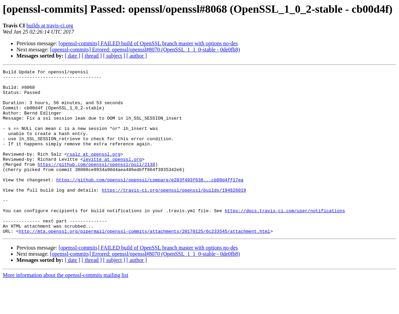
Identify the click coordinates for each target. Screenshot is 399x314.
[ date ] (72, 56)
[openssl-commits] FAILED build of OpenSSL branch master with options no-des (148, 43)
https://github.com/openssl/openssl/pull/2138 (96, 184)
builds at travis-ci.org (49, 25)
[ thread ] (92, 56)
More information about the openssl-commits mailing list (65, 308)
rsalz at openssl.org (93, 171)
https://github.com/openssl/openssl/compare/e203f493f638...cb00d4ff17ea (149, 202)
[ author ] (136, 56)
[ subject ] (114, 56)
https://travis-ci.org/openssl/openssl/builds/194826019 (174, 215)
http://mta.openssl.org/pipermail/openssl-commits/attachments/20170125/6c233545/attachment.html (144, 264)
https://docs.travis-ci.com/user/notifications (285, 239)
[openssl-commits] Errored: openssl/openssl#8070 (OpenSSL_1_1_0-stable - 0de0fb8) (145, 49)
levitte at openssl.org (112, 177)
